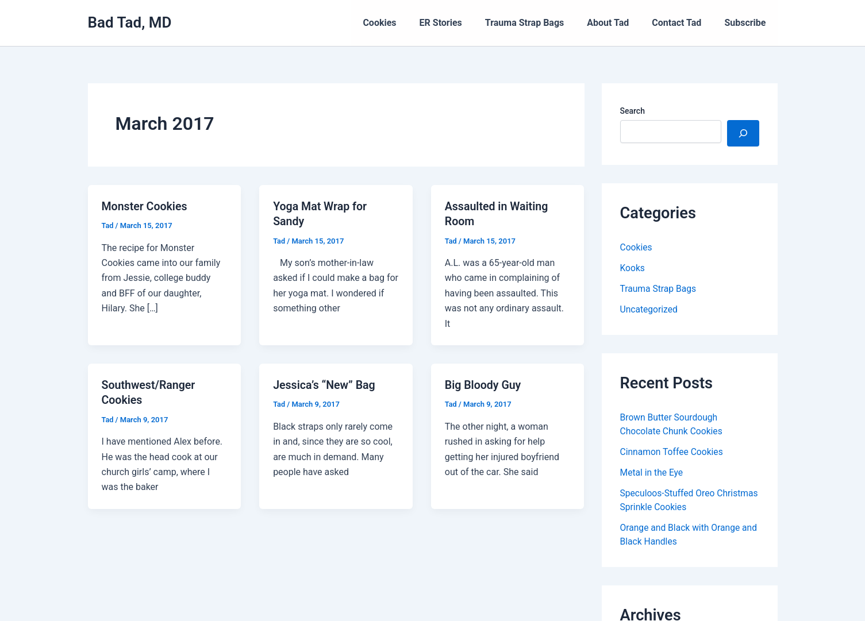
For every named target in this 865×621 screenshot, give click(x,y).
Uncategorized (649, 309)
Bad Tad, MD (130, 22)
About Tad (619, 22)
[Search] (743, 133)
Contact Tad (683, 22)
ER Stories (461, 22)
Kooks (632, 268)
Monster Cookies (145, 206)
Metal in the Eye (652, 472)
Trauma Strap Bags (540, 22)
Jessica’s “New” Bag (325, 384)
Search (632, 110)
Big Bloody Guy (484, 384)
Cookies (404, 22)
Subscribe (747, 22)
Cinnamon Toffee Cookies (673, 451)
